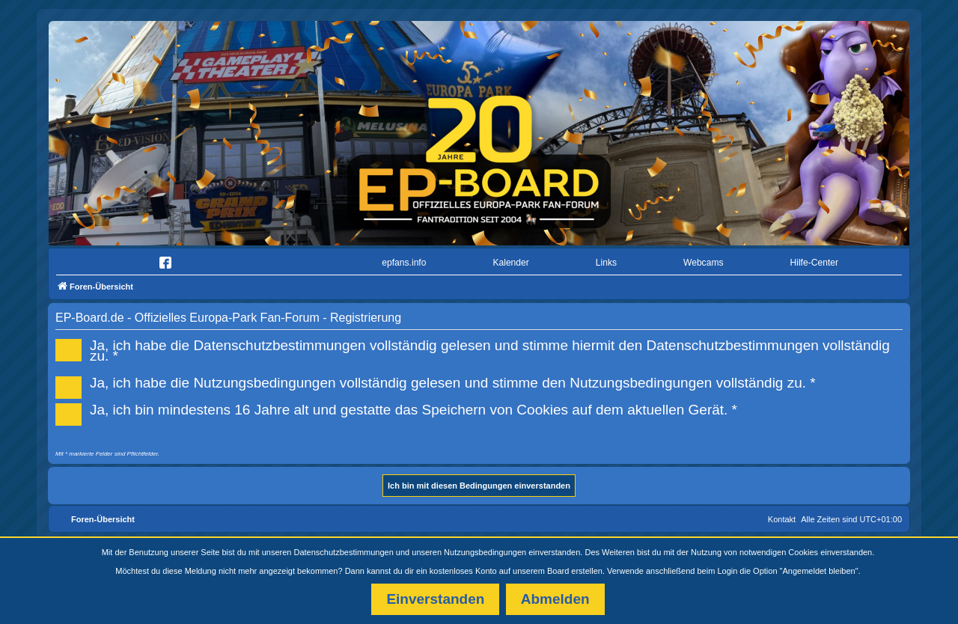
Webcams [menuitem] (703, 262)
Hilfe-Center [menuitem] (814, 262)
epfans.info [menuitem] (404, 262)
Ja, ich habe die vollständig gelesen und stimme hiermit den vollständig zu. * (472, 349)
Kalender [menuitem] (510, 262)
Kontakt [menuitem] (782, 519)
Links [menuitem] (606, 262)
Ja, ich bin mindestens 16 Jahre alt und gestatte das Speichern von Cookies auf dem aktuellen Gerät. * (401, 408)
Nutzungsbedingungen (485, 552)
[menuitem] (100, 263)
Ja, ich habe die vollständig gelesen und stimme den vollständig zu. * (440, 381)
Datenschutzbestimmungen (344, 552)
